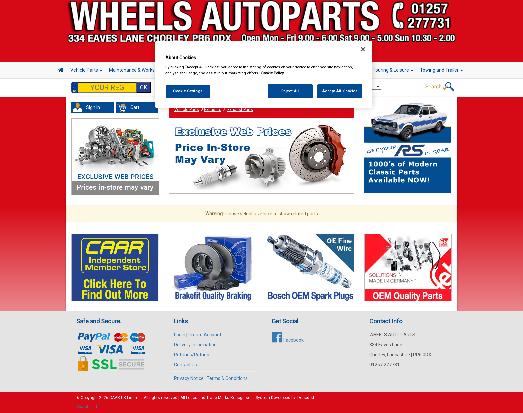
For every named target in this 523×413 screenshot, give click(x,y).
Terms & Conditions (227, 378)
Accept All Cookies (339, 91)
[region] (263, 74)
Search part (86, 406)
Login (179, 334)
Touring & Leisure (393, 70)
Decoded (305, 397)
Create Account (204, 334)
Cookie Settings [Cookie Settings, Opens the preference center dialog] (188, 91)
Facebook (288, 340)
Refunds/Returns (192, 354)
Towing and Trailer (441, 70)
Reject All (290, 91)
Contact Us (185, 364)
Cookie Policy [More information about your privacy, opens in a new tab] (272, 73)
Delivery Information (195, 344)
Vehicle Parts (86, 70)
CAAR (114, 397)
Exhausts (212, 109)
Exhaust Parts (240, 109)
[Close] (363, 49)
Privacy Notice (189, 378)
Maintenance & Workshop (138, 70)
